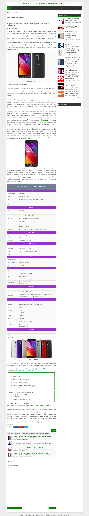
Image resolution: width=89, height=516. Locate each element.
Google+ (21, 426)
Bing (46, 515)
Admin (67, 515)
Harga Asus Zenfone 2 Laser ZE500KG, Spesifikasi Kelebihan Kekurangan (44, 4)
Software (38, 7)
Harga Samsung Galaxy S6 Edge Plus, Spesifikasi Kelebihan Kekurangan (72, 61)
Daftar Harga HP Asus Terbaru (43, 405)
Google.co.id (36, 515)
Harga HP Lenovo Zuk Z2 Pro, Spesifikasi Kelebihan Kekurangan (73, 52)
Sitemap (58, 7)
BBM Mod (51, 7)
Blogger (50, 515)
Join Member (65, 7)
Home (9, 7)
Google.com (29, 515)
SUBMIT (54, 430)
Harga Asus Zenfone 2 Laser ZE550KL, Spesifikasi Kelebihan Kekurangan (30, 453)
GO (80, 12)
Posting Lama (52, 507)
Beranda (19, 507)
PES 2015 (45, 7)
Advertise (22, 7)
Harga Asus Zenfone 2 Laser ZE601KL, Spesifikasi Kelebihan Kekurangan (30, 447)
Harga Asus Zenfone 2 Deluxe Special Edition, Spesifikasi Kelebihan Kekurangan (32, 436)
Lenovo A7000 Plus (45, 120)
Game (32, 7)
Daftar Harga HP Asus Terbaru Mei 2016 (22, 442)
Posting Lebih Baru (12, 507)
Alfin (59, 515)
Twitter (26, 426)
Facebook (15, 426)
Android (14, 7)
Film (27, 7)
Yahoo (42, 515)
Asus (12, 21)
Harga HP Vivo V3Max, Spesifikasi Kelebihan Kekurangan (71, 35)
